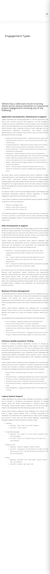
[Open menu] (47, 14)
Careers (37, 523)
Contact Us (28, 528)
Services (28, 523)
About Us (20, 523)
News (20, 528)
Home (12, 523)
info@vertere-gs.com (15, 540)
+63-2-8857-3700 (34, 540)
